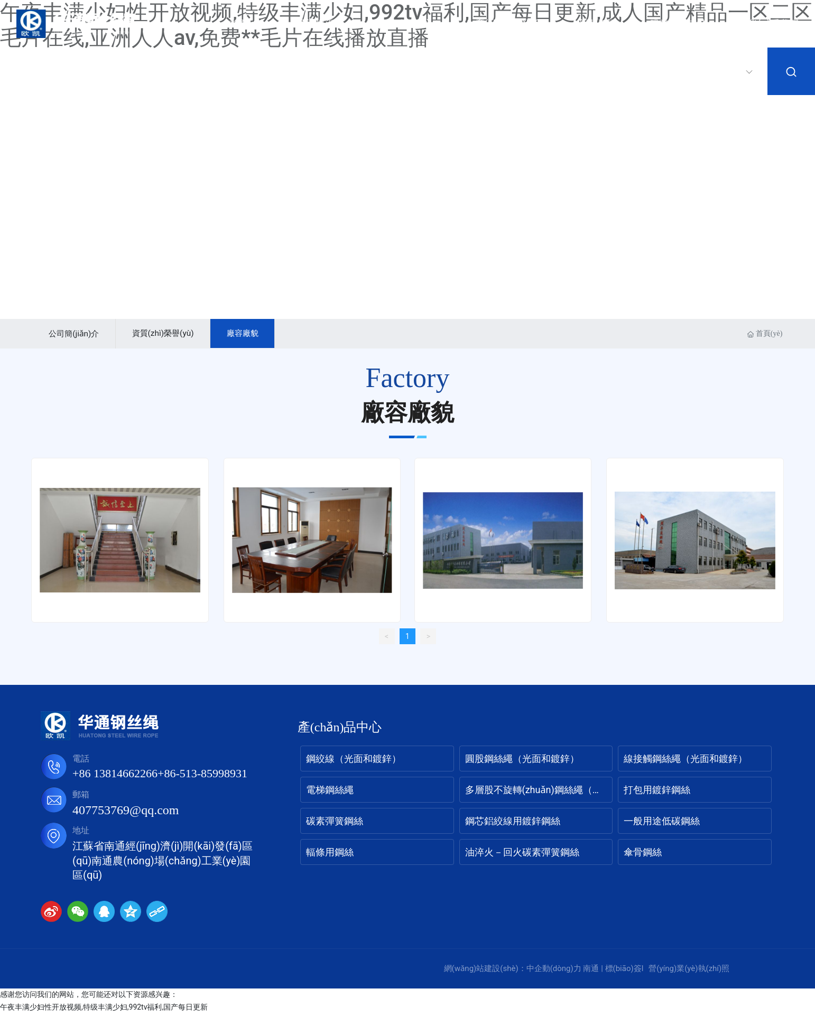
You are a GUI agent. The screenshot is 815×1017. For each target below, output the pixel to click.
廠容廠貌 (261, 334)
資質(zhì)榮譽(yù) (174, 334)
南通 (591, 972)
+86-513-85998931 (202, 777)
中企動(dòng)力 (553, 972)
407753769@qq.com (125, 814)
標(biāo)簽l (624, 972)
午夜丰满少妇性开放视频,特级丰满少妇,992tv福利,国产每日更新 (104, 1010)
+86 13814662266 (115, 777)
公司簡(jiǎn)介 (78, 336)
